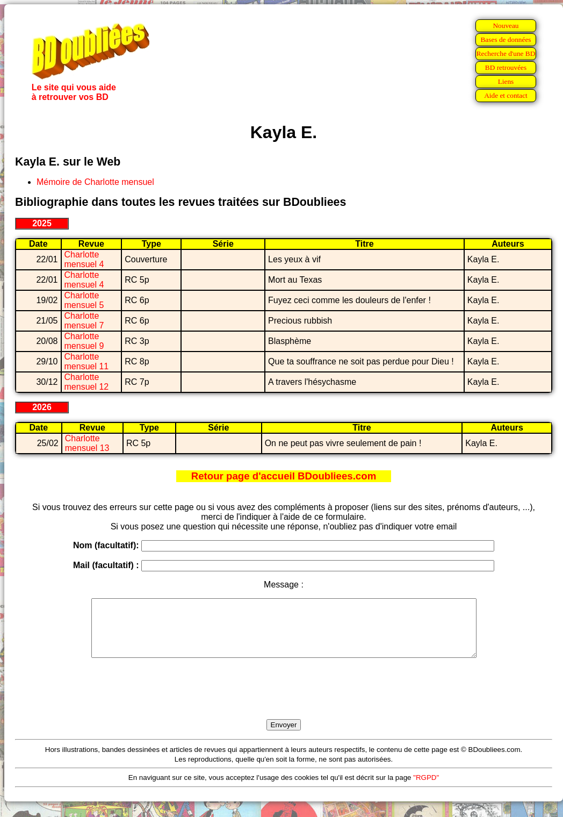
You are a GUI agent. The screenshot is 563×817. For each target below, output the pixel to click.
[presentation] (283, 701)
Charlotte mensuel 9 (84, 341)
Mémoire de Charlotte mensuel (95, 182)
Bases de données (505, 39)
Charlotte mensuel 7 (84, 320)
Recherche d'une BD (506, 53)
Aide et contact (506, 95)
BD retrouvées (505, 67)
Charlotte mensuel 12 (86, 381)
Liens (506, 81)
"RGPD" (426, 789)
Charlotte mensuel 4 (84, 259)
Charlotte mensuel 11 (86, 361)
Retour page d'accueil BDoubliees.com (283, 476)
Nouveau (505, 26)
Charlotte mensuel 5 (84, 300)
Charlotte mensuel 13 (87, 443)
